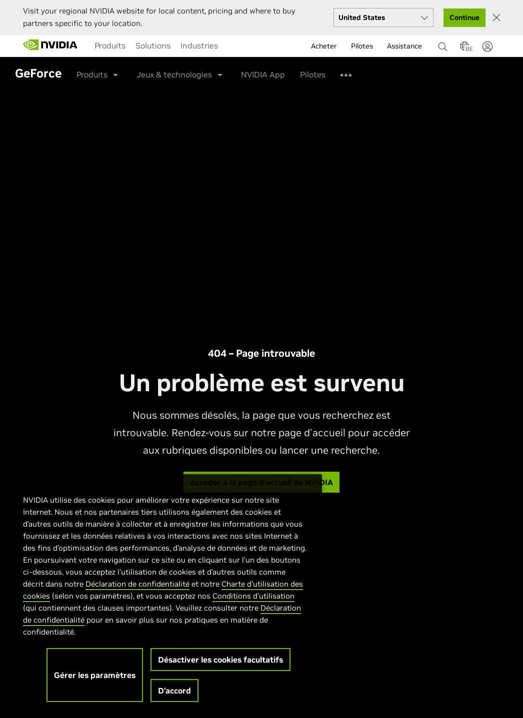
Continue (465, 17)
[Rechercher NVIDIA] (444, 44)
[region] (165, 599)
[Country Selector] (464, 49)
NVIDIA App (263, 74)
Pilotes (313, 74)
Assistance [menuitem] (404, 45)
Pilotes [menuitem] (362, 45)
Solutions (153, 45)
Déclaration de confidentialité (138, 589)
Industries (199, 45)
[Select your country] (384, 17)
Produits (110, 45)
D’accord (174, 696)
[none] (440, 42)
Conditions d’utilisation (253, 601)
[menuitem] (110, 45)
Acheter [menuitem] (324, 45)
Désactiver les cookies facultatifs (220, 665)
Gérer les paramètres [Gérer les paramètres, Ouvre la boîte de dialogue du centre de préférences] (95, 681)
